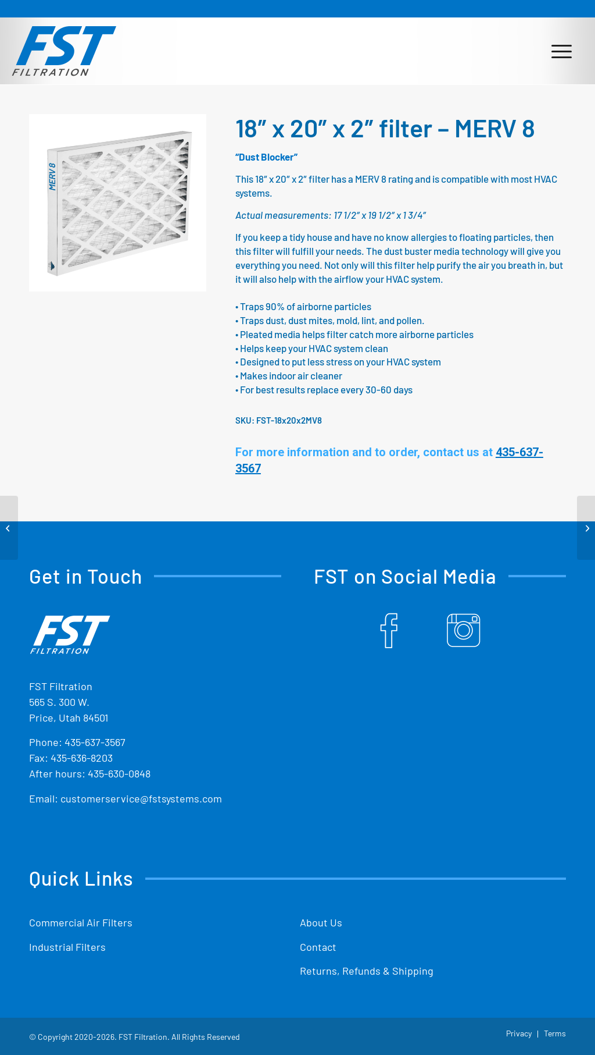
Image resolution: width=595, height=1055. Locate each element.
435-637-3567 (95, 742)
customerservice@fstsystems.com (141, 798)
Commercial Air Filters (80, 922)
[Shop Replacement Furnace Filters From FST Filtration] (64, 50)
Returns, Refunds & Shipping (366, 970)
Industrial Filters (67, 946)
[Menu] (561, 50)
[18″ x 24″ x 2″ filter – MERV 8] (586, 528)
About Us (321, 922)
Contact (318, 946)
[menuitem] (561, 50)
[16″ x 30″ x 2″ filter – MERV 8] (9, 528)
